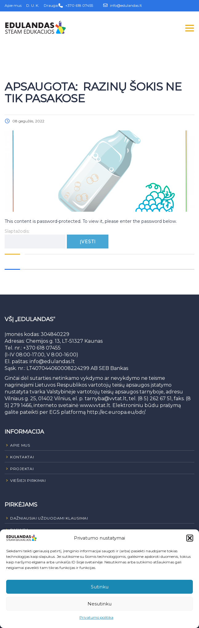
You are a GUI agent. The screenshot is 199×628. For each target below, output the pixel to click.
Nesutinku (99, 604)
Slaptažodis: (35, 238)
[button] (190, 538)
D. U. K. (32, 5)
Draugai (51, 5)
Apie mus (13, 5)
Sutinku (99, 587)
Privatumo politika (96, 617)
